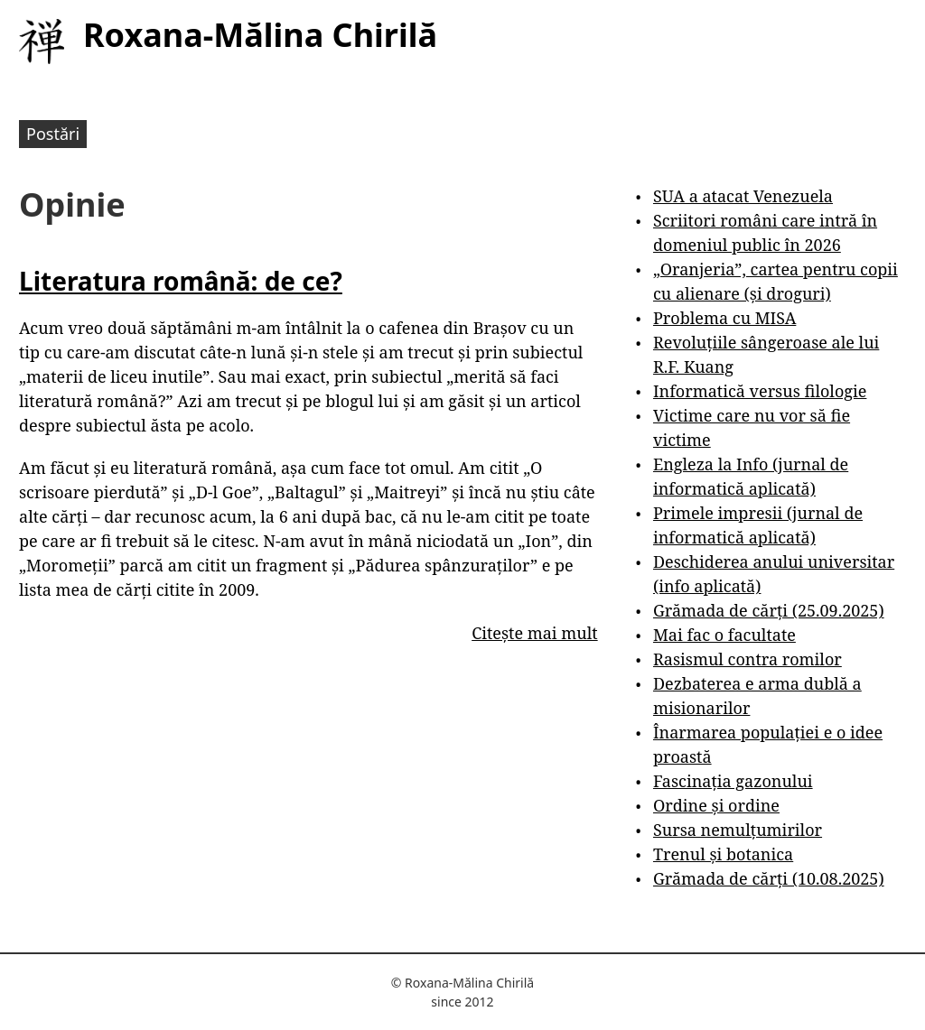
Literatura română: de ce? (180, 281)
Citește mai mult (534, 633)
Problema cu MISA (724, 318)
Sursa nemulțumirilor (737, 829)
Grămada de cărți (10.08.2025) (768, 878)
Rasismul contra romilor (747, 659)
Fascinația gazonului (733, 781)
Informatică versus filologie (759, 391)
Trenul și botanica (723, 854)
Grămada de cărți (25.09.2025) (768, 610)
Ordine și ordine (716, 805)
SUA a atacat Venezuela (743, 196)
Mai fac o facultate (724, 634)
